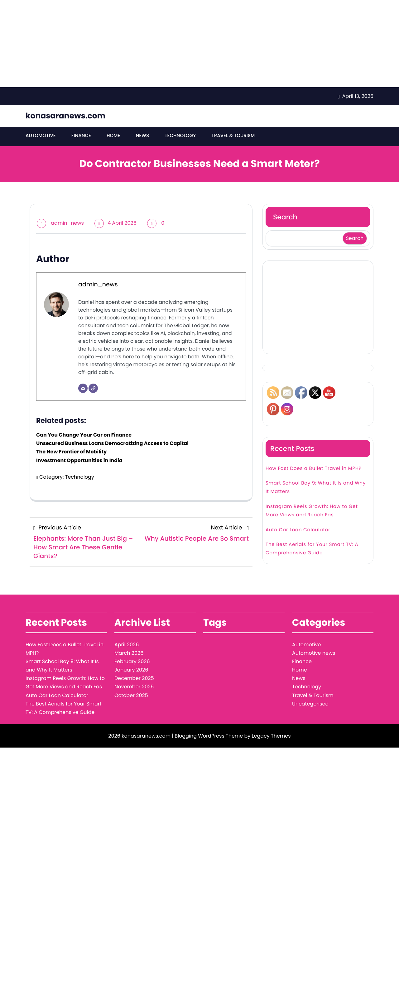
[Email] (83, 388)
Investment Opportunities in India (79, 460)
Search (285, 217)
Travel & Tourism (233, 135)
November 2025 (134, 686)
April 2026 (126, 644)
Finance (81, 135)
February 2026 (132, 661)
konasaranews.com (65, 115)
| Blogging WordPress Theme (207, 735)
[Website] (93, 388)
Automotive (41, 135)
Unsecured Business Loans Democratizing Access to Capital (112, 443)
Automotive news (313, 653)
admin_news (67, 223)
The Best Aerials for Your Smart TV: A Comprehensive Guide (312, 548)
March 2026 (128, 653)
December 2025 (134, 678)
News (142, 135)
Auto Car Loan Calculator (298, 530)
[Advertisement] (187, 43)
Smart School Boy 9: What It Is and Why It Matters (316, 487)
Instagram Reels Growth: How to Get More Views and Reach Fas (312, 510)
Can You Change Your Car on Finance (84, 434)
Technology (180, 135)
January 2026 (131, 669)
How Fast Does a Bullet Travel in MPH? (314, 468)
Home (113, 135)
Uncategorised (310, 703)
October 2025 (131, 695)
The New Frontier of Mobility (71, 451)
